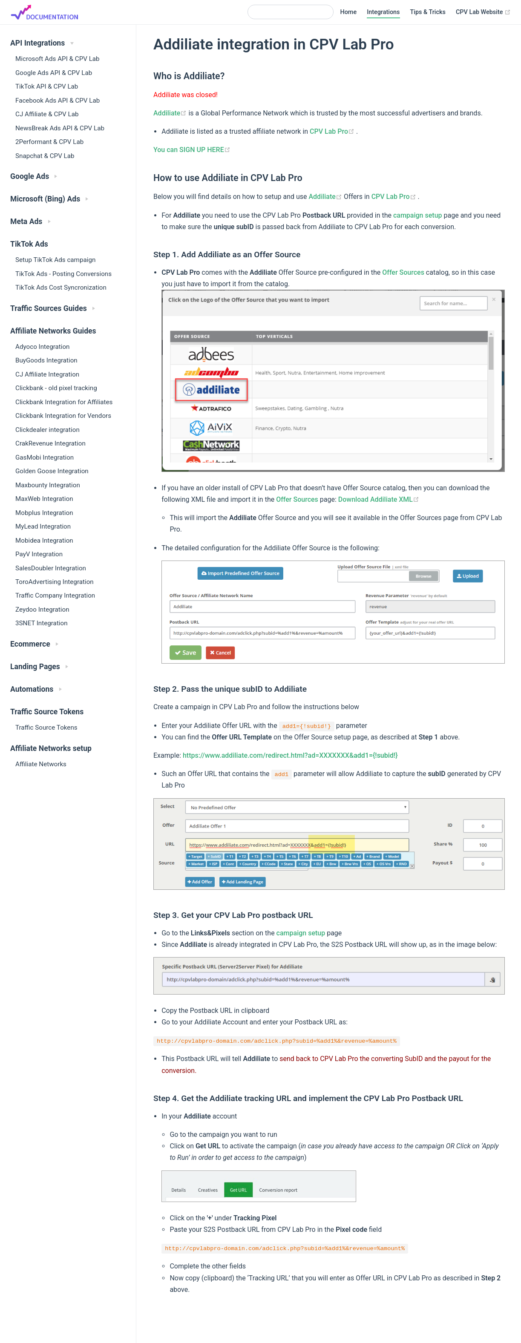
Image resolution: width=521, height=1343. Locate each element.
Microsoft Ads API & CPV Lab (57, 59)
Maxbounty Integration (47, 485)
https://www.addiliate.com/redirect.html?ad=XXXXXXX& (290, 755)
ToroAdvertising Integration (54, 582)
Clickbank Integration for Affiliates (63, 402)
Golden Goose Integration (52, 471)
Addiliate (170, 113)
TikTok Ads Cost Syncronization (61, 287)
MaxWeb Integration (44, 499)
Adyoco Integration (42, 347)
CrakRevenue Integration (50, 443)
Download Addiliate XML (378, 499)
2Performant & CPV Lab (49, 142)
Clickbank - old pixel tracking (56, 388)
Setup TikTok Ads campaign (55, 260)
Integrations (383, 12)
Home (348, 12)
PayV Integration (39, 554)
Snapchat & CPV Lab (45, 156)
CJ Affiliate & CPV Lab (46, 114)
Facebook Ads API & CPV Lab (57, 100)
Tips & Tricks (428, 12)
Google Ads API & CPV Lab (53, 73)
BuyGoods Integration (46, 360)
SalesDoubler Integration (50, 568)
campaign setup (417, 215)
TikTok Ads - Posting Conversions (63, 274)
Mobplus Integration (44, 513)
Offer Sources (403, 272)
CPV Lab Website (483, 12)
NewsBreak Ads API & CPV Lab (59, 128)
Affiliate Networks (40, 764)
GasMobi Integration (44, 457)
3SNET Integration (41, 623)
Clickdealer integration (47, 430)
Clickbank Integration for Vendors (63, 416)
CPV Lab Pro (333, 131)
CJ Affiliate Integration (47, 374)
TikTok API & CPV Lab (46, 86)
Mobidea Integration (44, 540)
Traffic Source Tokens (46, 727)
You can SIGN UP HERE (191, 150)
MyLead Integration (43, 526)
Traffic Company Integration (55, 595)
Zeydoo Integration (42, 609)
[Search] (291, 12)
